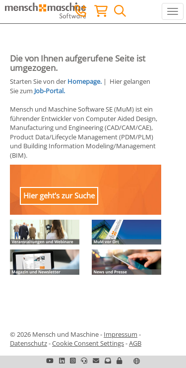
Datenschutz (28, 343)
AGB (135, 343)
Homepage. (84, 81)
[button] (119, 360)
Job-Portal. (49, 90)
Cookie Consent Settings (88, 343)
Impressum (120, 334)
